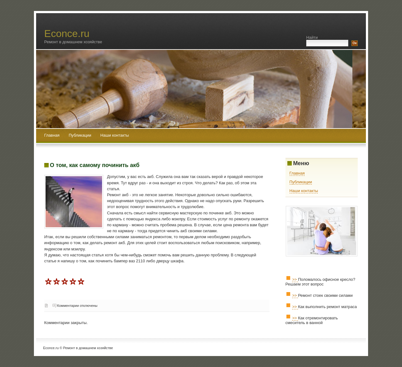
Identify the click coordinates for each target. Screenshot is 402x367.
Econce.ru (67, 33)
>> (295, 279)
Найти (312, 37)
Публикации (80, 135)
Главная (52, 135)
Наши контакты (114, 135)
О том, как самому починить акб (94, 165)
